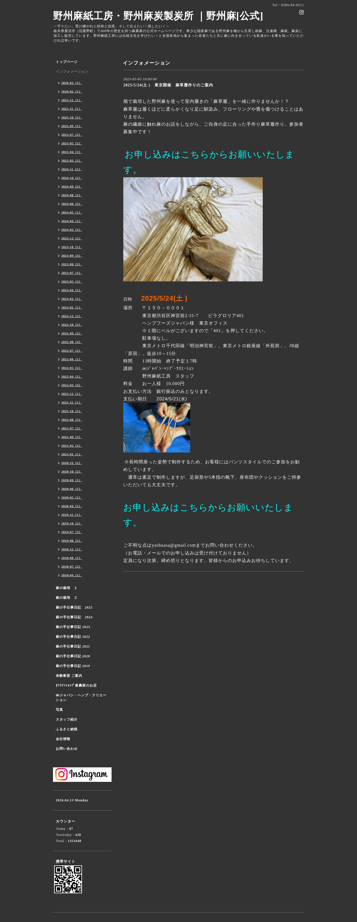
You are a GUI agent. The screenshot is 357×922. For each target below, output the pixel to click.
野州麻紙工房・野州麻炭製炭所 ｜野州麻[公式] (158, 16)
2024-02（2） (71, 229)
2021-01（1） (71, 454)
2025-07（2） (71, 134)
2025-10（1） (71, 117)
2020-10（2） (71, 471)
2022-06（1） (71, 359)
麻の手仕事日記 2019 (73, 666)
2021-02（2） (71, 445)
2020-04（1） (71, 506)
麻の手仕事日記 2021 (73, 646)
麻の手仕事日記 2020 (73, 656)
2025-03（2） (71, 160)
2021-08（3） (71, 419)
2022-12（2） (71, 316)
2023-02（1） (71, 298)
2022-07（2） (71, 350)
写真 (59, 710)
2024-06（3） (71, 203)
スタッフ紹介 (67, 719)
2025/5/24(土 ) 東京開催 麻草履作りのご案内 (168, 85)
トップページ (67, 62)
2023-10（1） (71, 247)
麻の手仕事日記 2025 (74, 607)
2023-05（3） (71, 281)
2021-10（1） (71, 411)
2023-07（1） (71, 272)
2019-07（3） (71, 532)
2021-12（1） (71, 393)
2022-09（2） (71, 333)
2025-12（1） (71, 100)
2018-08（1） (71, 557)
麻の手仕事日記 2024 (74, 617)
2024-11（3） (71, 169)
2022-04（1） (71, 376)
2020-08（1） (71, 480)
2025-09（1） (71, 126)
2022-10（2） (71, 324)
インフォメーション (72, 72)
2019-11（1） (71, 514)
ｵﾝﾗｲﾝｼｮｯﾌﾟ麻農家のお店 (76, 685)
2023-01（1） (71, 307)
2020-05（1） (71, 497)
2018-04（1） (71, 575)
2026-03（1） (71, 82)
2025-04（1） (71, 152)
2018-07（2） (71, 566)
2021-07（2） (71, 428)
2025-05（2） (71, 143)
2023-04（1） (71, 290)
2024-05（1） (71, 212)
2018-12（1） (71, 549)
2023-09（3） (71, 255)
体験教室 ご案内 (69, 676)
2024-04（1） (71, 221)
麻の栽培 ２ (67, 598)
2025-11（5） (71, 108)
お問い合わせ (67, 749)
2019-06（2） (71, 540)
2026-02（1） (71, 91)
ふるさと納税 (67, 729)
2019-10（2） (71, 523)
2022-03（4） (71, 385)
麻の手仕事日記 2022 (73, 637)
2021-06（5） (71, 437)
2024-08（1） (71, 195)
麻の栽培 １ (67, 588)
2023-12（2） (71, 238)
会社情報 (63, 739)
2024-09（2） (71, 186)
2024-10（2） (71, 177)
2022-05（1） (71, 367)
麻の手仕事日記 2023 (73, 627)
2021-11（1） (71, 402)
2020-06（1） (71, 488)
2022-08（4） (71, 342)
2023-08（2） (71, 264)
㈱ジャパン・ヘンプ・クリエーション (81, 697)
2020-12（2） (71, 462)
